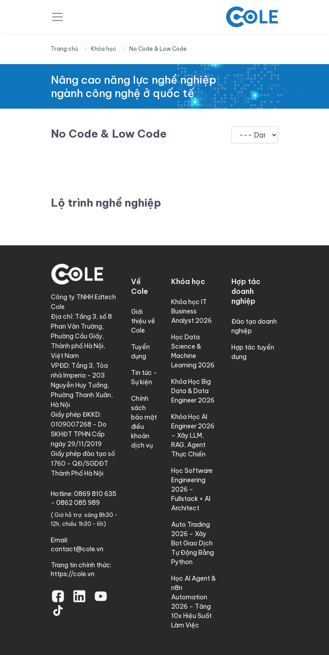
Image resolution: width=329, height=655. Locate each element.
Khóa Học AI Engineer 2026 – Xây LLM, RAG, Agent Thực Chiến (192, 435)
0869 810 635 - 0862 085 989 (83, 498)
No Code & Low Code (158, 48)
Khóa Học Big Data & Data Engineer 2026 (192, 391)
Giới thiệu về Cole (143, 321)
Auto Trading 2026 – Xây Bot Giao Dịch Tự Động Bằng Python (192, 543)
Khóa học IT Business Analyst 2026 (191, 311)
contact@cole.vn (77, 549)
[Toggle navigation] (57, 17)
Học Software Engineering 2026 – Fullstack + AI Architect (192, 489)
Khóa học (103, 48)
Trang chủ (64, 48)
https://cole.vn (73, 574)
